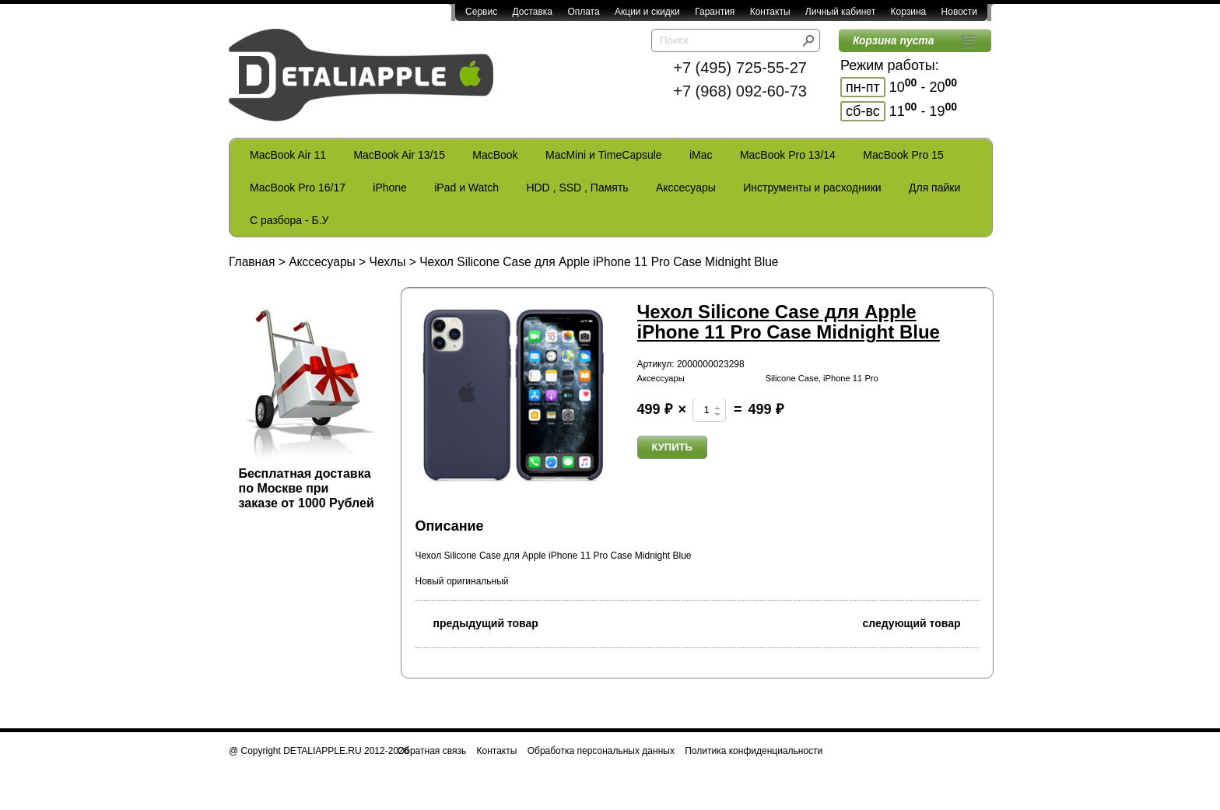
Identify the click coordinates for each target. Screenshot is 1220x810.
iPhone (390, 187)
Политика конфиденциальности (753, 750)
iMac (701, 155)
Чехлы (388, 261)
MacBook (494, 155)
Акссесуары (686, 187)
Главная (252, 261)
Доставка (532, 11)
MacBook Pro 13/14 (788, 155)
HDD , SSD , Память (577, 187)
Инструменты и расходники (812, 187)
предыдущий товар (476, 622)
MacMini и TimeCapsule (603, 155)
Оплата (583, 11)
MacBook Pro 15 (903, 155)
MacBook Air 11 (288, 155)
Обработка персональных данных (601, 750)
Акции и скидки (647, 11)
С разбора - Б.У (289, 220)
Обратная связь (432, 750)
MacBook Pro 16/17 (297, 187)
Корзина (908, 11)
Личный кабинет (840, 11)
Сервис (481, 11)
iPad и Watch (466, 187)
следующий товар (921, 622)
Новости (959, 11)
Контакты (770, 11)
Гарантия (714, 11)
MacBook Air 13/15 (399, 155)
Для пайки (934, 187)
